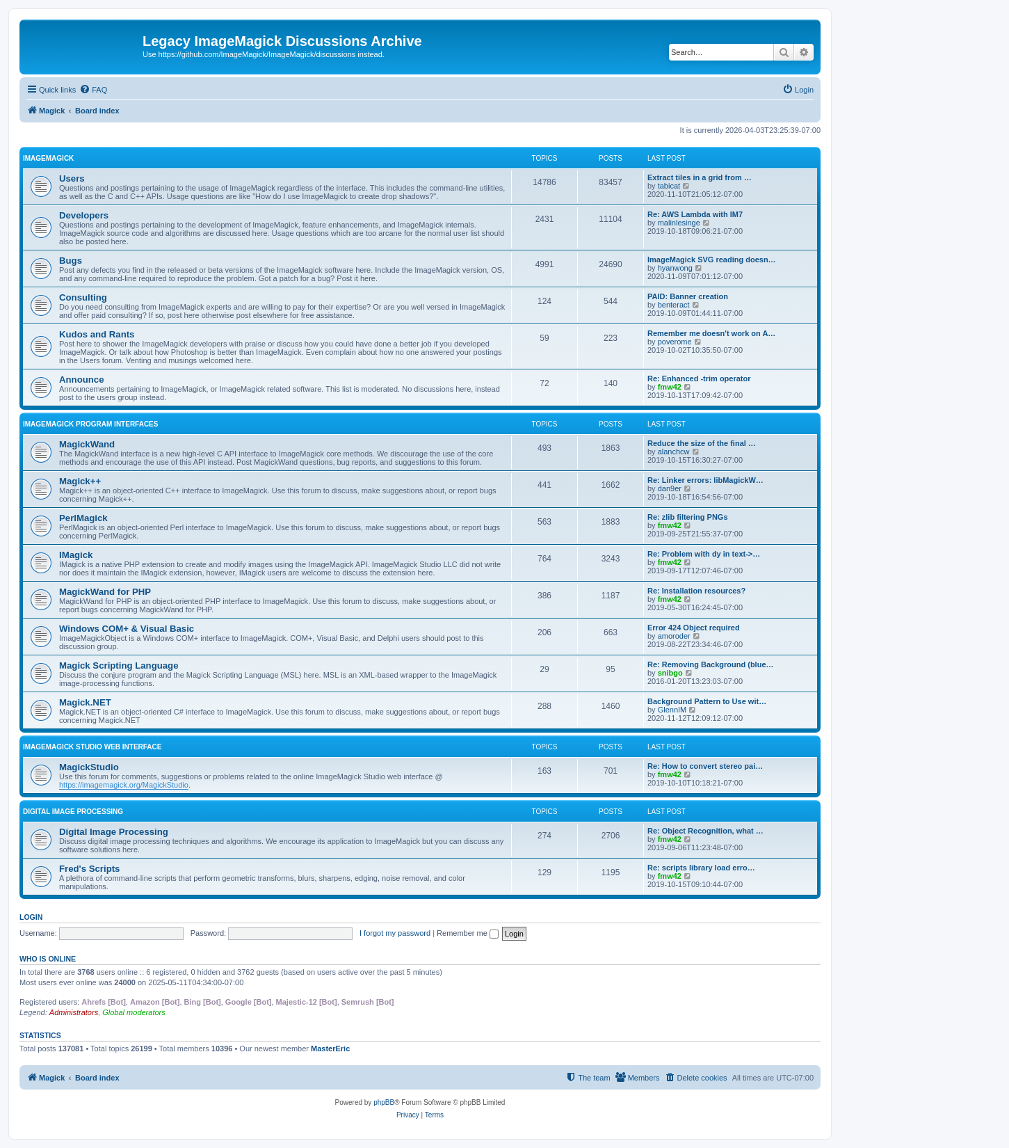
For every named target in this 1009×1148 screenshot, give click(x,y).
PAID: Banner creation (687, 296)
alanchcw (674, 451)
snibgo (670, 673)
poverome (675, 341)
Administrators (73, 1012)
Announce (81, 379)
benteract (674, 305)
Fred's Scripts (89, 868)
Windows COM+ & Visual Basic (126, 628)
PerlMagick (83, 518)
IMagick (75, 555)
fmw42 (669, 387)
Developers (83, 215)
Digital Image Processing (73, 811)
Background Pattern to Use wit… (706, 701)
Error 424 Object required (693, 627)
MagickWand (87, 444)
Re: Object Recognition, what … (705, 831)
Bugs (70, 260)
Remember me (468, 933)
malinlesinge (679, 222)
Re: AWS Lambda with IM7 (695, 214)
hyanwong (675, 268)
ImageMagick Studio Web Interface (92, 747)
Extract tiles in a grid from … (699, 177)
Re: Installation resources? (696, 591)
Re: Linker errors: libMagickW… (705, 480)
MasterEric (330, 1048)
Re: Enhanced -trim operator (699, 378)
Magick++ (80, 481)
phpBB (383, 1102)
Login (30, 917)
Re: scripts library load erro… (701, 867)
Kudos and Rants (96, 334)
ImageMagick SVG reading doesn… (711, 259)
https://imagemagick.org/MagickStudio (123, 785)
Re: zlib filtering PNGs (687, 517)
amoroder (674, 636)
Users (72, 178)
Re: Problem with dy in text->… (703, 554)
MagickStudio (89, 767)
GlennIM (672, 709)
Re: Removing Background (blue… (710, 664)
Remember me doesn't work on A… (711, 333)
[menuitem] (93, 89)
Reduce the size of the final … (701, 443)
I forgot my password (395, 933)
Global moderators (134, 1012)
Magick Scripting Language (118, 665)
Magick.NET (85, 702)
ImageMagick (48, 158)
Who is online (47, 959)
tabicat (669, 186)
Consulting (83, 297)
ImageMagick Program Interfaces (90, 424)
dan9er (669, 488)
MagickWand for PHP (105, 592)
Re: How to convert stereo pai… (705, 766)
